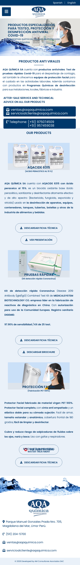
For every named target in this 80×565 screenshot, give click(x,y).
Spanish (57, 2)
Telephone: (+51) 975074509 (30, 122)
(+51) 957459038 (30, 125)
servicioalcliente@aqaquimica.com (29, 550)
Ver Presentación (38, 240)
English (72, 2)
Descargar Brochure (39, 352)
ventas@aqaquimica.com (23, 542)
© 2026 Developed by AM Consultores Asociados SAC (39, 561)
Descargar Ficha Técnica (39, 228)
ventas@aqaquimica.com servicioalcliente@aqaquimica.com (37, 111)
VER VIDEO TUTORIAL (39, 449)
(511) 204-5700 (14, 534)
